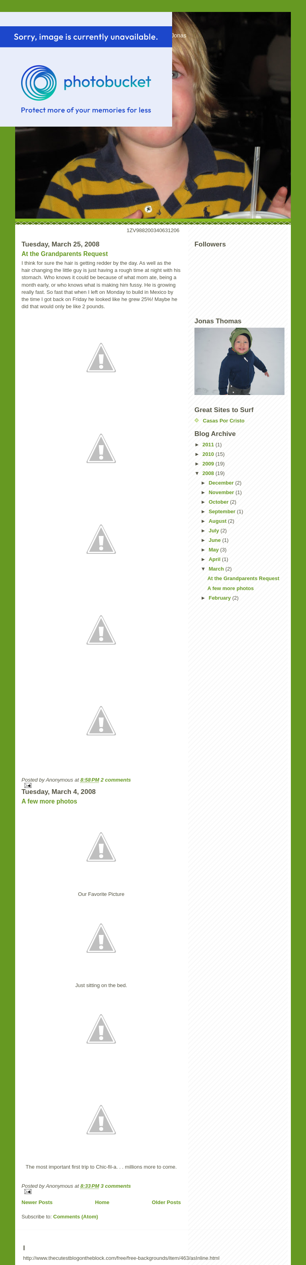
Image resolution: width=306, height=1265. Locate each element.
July (215, 531)
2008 (209, 473)
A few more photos (49, 801)
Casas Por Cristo (224, 421)
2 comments (116, 780)
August (218, 521)
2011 (209, 445)
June (215, 540)
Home (102, 1202)
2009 (209, 464)
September (223, 511)
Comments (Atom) (75, 1217)
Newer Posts (37, 1202)
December (222, 483)
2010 (209, 454)
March (217, 569)
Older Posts (166, 1202)
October (219, 502)
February (220, 598)
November (222, 492)
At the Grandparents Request (65, 253)
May (214, 550)
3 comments (116, 1186)
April (215, 559)
